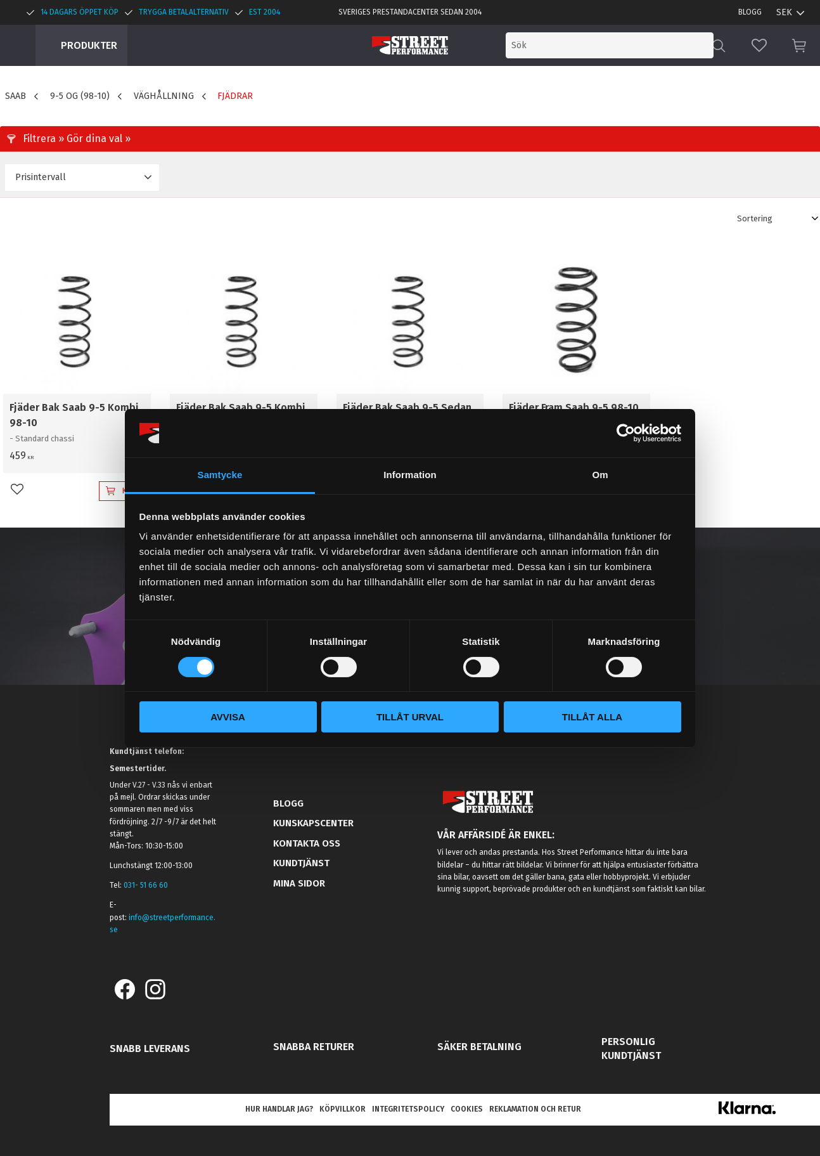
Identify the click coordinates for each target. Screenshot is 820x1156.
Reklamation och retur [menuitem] (535, 1109)
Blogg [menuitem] (750, 12)
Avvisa (227, 716)
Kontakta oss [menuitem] (306, 843)
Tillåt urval (410, 716)
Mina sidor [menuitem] (299, 883)
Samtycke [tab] (220, 474)
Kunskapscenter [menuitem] (313, 823)
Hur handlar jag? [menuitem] (279, 1109)
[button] (759, 45)
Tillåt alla (592, 716)
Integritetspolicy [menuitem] (408, 1109)
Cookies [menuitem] (467, 1109)
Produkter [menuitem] (89, 45)
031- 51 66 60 (146, 885)
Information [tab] (410, 474)
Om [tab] (600, 474)
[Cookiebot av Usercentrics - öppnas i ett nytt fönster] (625, 433)
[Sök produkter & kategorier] (610, 45)
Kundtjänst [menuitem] (301, 863)
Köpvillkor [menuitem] (342, 1109)
